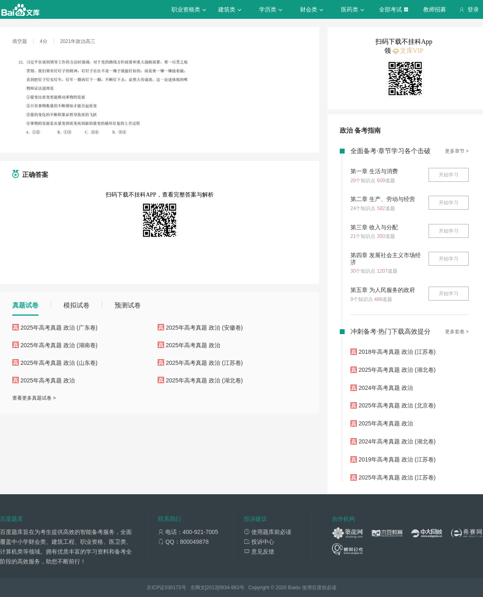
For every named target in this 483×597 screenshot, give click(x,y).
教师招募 (434, 9)
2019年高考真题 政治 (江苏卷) (397, 459)
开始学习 (448, 175)
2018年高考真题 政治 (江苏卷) (397, 351)
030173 (173, 587)
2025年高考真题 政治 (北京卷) (397, 405)
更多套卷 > (457, 332)
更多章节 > (457, 151)
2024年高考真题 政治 (386, 387)
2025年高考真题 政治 (193, 345)
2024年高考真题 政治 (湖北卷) (397, 441)
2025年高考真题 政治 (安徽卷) (204, 327)
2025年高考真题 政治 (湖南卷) (58, 345)
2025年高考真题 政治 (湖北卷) (204, 380)
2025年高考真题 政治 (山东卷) (58, 363)
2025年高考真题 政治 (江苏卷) (204, 363)
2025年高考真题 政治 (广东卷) (58, 327)
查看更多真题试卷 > (34, 398)
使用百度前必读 (319, 587)
